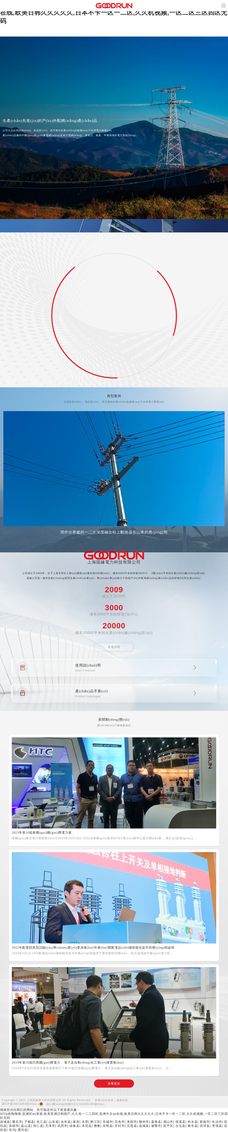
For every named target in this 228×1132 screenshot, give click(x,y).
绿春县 (74, 1126)
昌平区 (168, 1126)
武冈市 (62, 1126)
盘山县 (26, 1126)
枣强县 (217, 1126)
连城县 (5, 1122)
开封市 (120, 1126)
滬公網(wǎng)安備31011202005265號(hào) (75, 1104)
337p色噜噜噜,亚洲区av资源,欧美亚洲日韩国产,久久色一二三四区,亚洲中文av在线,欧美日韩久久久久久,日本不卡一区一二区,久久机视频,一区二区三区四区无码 (113, 13)
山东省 (54, 1122)
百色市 (120, 1122)
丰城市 (108, 1122)
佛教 (97, 1126)
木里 (85, 1122)
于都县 (29, 1122)
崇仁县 (38, 1126)
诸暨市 (156, 1126)
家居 (76, 1122)
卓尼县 (87, 1126)
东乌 (12, 1130)
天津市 (50, 1126)
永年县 (66, 1122)
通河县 (23, 1130)
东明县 (108, 1126)
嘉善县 (156, 1122)
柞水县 (193, 1122)
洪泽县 (205, 1126)
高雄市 (14, 1126)
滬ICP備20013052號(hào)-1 (20, 1103)
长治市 (217, 1122)
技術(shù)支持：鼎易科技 (111, 1100)
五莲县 (132, 1126)
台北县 (180, 1126)
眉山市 (168, 1122)
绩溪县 (180, 1122)
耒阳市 (132, 1122)
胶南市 (205, 1122)
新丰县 (193, 1126)
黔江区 (95, 1122)
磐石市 (17, 1122)
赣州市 (144, 1122)
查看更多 (114, 1083)
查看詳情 (114, 647)
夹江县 (42, 1122)
